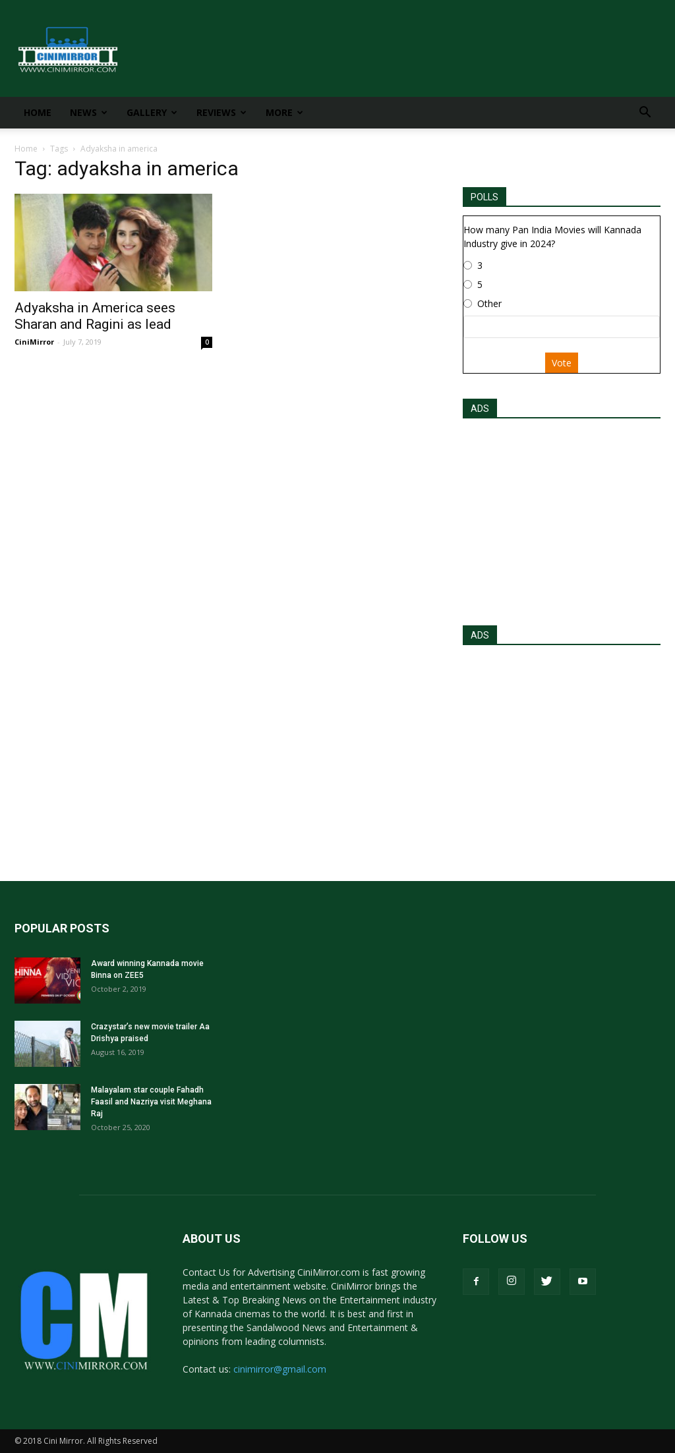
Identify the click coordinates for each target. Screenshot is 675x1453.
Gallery (152, 112)
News (88, 112)
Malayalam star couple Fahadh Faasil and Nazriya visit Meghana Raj (151, 1101)
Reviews (221, 112)
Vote (562, 362)
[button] (644, 113)
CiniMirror (34, 342)
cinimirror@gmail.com (279, 1369)
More (284, 112)
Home (37, 112)
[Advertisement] (561, 518)
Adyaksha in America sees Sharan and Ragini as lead (95, 316)
